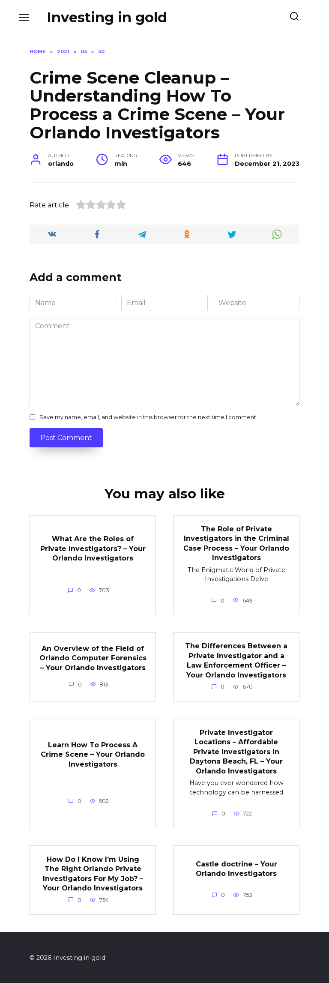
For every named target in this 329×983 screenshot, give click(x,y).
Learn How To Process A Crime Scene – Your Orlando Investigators (93, 753)
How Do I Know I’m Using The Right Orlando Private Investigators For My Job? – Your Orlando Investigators (93, 872)
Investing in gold (107, 17)
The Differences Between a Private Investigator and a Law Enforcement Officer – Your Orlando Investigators (236, 659)
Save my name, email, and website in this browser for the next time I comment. (148, 417)
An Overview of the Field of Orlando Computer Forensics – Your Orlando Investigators (93, 657)
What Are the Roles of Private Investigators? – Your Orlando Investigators (93, 548)
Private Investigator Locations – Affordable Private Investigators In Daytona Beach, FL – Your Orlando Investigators (236, 751)
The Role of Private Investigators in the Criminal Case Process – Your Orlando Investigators (236, 542)
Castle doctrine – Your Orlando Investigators (236, 868)
